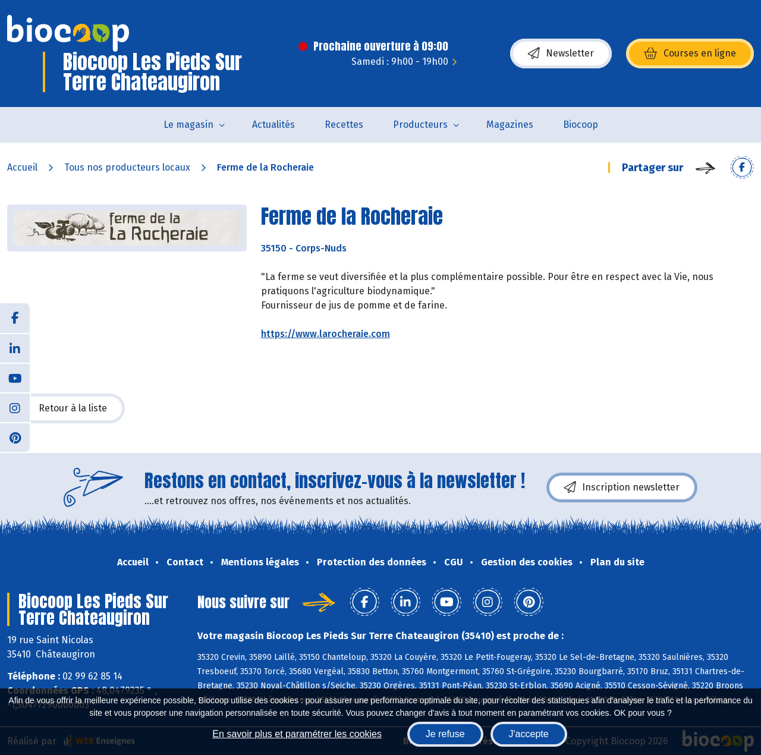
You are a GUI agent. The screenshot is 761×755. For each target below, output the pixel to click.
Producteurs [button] (420, 124)
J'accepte (529, 734)
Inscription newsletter (622, 487)
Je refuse (445, 734)
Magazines (509, 124)
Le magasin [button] (188, 124)
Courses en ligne (690, 53)
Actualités (273, 124)
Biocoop (580, 124)
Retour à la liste (66, 408)
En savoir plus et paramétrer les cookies (297, 734)
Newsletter (561, 53)
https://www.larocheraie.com (325, 333)
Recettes (344, 124)
